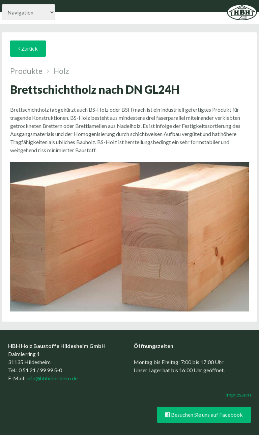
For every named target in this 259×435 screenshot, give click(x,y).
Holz (61, 71)
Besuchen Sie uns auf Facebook (204, 415)
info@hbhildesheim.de (52, 378)
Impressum (238, 394)
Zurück (28, 49)
